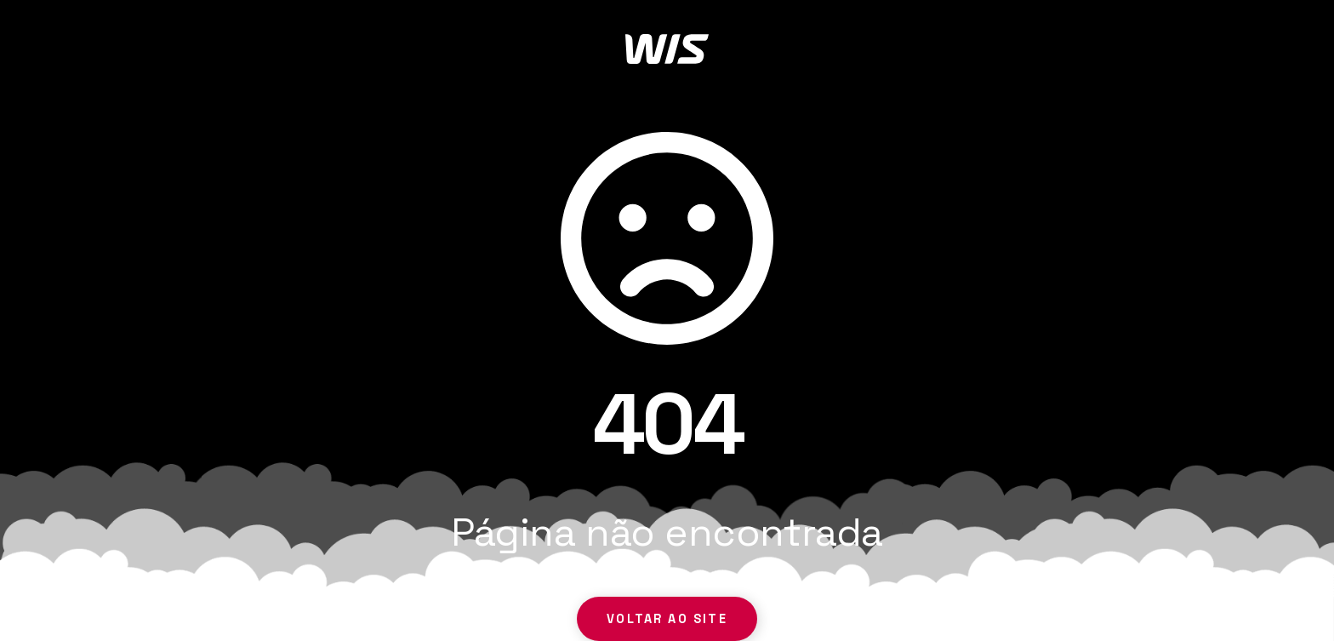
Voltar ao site (667, 619)
